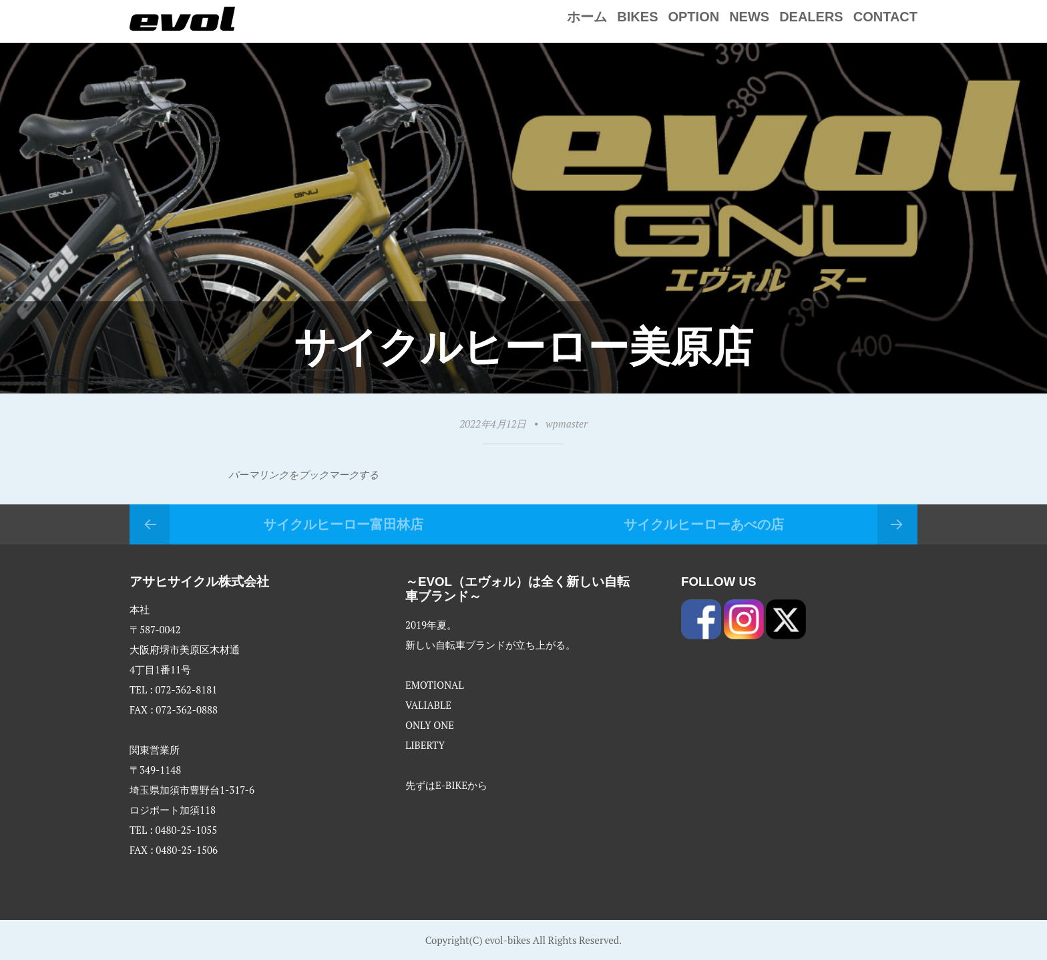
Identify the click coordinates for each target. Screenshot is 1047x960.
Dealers (811, 16)
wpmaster (566, 423)
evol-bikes (507, 940)
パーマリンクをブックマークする (303, 474)
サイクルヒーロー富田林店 (343, 524)
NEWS (749, 16)
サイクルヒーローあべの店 (704, 524)
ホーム (587, 16)
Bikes (637, 16)
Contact (885, 16)
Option (693, 16)
